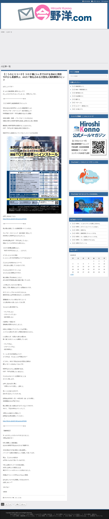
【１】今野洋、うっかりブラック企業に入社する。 (86, 223)
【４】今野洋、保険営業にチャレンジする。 (84, 233)
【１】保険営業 (76, 86)
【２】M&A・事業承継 (78, 89)
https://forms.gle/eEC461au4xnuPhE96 (15, 219)
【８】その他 (17, 497)
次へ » (23, 504)
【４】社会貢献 (76, 96)
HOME (2, 32)
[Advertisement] (54, 48)
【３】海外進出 (76, 93)
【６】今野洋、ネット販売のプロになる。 (84, 240)
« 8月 (72, 274)
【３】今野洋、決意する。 (79, 230)
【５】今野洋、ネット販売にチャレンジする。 (85, 236)
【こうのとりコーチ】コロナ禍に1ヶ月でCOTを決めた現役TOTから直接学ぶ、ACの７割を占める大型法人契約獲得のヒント (34, 77)
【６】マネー (75, 102)
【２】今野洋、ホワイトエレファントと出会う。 (86, 227)
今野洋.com (10, 7)
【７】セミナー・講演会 (79, 106)
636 (17, 504)
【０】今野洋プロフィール (79, 243)
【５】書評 (75, 99)
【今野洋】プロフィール (96, 516)
